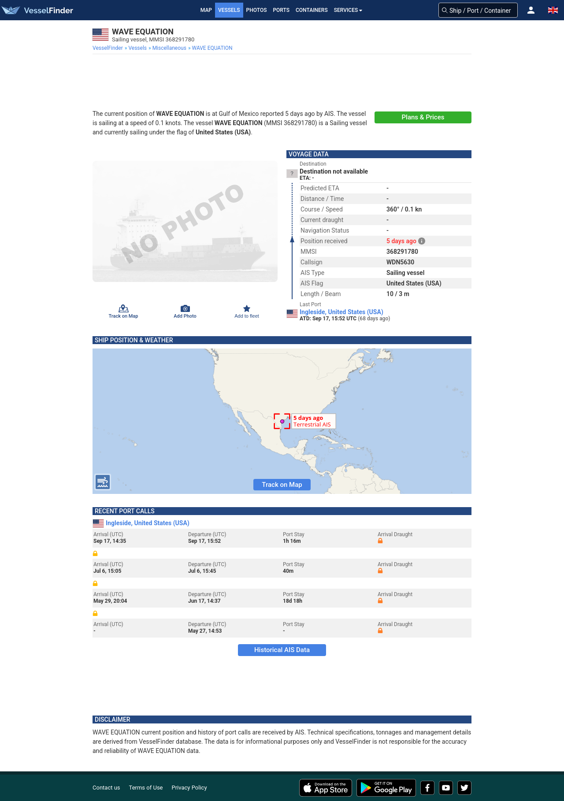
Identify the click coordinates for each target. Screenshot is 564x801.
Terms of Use (146, 787)
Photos (256, 10)
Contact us (106, 787)
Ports (281, 10)
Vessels (229, 10)
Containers (312, 10)
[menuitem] (109, 48)
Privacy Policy (189, 787)
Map (206, 10)
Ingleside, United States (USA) (341, 311)
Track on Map (282, 485)
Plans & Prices (423, 117)
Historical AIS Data (282, 650)
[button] (531, 10)
